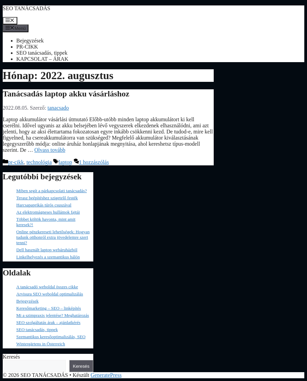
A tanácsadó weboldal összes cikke (47, 286)
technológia (39, 162)
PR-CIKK (27, 47)
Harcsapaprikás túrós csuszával (43, 204)
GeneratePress (106, 375)
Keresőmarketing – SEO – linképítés (48, 308)
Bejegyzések (30, 40)
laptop (65, 162)
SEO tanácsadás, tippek (42, 53)
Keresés (11, 357)
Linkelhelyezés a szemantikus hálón (48, 256)
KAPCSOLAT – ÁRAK (42, 59)
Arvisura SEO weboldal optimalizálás (49, 293)
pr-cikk (16, 162)
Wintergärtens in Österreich (40, 343)
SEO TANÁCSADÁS (26, 8)
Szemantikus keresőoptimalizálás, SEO (50, 336)
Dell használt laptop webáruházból (46, 249)
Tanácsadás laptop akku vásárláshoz (66, 93)
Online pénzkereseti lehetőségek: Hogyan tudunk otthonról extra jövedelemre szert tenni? (53, 237)
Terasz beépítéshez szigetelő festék (47, 197)
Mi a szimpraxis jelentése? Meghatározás (52, 315)
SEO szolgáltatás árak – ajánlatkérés (48, 322)
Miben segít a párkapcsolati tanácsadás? (51, 190)
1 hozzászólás (94, 162)
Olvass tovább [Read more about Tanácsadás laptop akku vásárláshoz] (49, 150)
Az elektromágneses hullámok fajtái (48, 212)
